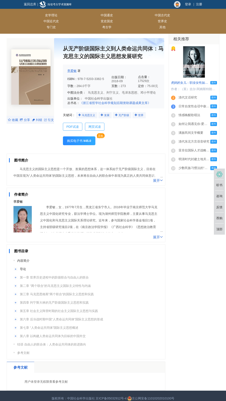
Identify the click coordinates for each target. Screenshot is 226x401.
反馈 (219, 207)
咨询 (219, 196)
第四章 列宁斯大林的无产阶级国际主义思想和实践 (54, 297)
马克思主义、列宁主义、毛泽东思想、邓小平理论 (122, 87)
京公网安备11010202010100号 (150, 393)
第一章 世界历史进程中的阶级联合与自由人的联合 (54, 272)
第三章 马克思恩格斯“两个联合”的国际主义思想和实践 (57, 289)
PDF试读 (72, 121)
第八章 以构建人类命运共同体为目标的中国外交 (53, 331)
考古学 (67, 22)
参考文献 (23, 347)
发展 (109, 110)
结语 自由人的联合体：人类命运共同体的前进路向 (51, 339)
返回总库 (30, 4)
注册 (199, 4)
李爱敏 (72, 65)
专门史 (38, 22)
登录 (188, 4)
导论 (23, 264)
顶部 (219, 229)
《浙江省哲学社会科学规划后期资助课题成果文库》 (115, 98)
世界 (146, 110)
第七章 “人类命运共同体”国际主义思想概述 (49, 322)
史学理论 (38, 15)
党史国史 (157, 15)
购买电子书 (79, 135)
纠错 (37, 115)
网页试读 (95, 121)
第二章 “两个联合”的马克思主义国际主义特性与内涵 (55, 280)
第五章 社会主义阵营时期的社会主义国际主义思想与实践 (59, 306)
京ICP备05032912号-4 (111, 393)
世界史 (186, 15)
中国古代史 (97, 15)
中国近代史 (127, 15)
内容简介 (23, 255)
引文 (49, 115)
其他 (97, 22)
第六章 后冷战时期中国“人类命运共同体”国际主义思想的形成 (61, 314)
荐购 (100, 130)
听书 (219, 185)
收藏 (13, 115)
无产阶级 (128, 110)
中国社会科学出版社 (99, 93)
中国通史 (68, 15)
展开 (158, 175)
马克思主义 (89, 110)
